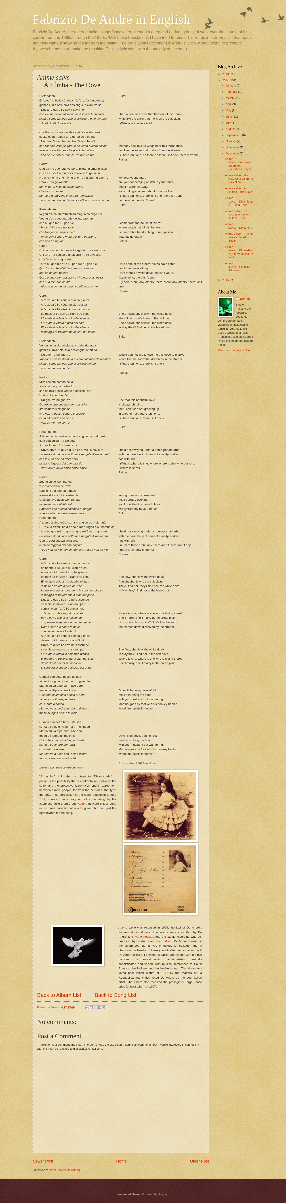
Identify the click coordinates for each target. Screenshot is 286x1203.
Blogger (163, 1194)
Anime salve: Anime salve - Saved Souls (239, 237)
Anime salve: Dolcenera (238, 225)
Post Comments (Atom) (65, 1170)
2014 (225, 80)
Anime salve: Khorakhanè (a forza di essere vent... (239, 252)
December (233, 153)
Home (121, 1161)
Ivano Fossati (144, 936)
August (231, 129)
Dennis (245, 298)
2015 (225, 280)
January (231, 85)
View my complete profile (234, 350)
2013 (225, 74)
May (229, 110)
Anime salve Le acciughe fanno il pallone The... (237, 214)
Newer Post (42, 1161)
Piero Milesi (164, 941)
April (229, 104)
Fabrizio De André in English (111, 19)
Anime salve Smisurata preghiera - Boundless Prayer (238, 164)
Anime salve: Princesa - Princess (238, 267)
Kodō (81, 803)
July (228, 122)
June (229, 116)
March (230, 98)
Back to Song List (115, 995)
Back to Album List (59, 995)
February (232, 91)
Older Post (199, 1161)
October (231, 141)
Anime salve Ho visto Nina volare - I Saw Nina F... (239, 179)
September (233, 135)
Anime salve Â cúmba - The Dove (238, 190)
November (233, 147)
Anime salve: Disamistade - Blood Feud (239, 201)
